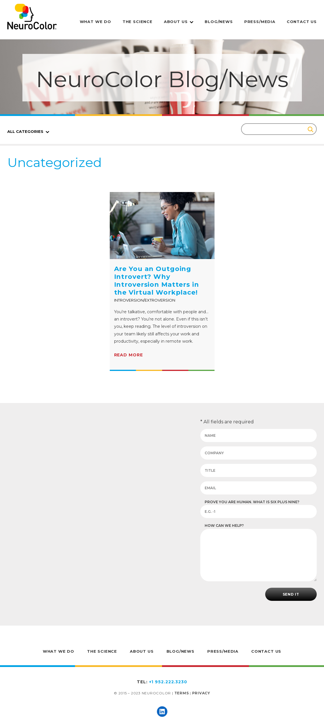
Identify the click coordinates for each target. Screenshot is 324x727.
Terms (181, 693)
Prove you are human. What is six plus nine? (252, 502)
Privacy (201, 693)
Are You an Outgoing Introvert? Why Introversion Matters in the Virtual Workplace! (156, 280)
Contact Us (302, 21)
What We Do (95, 21)
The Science (138, 21)
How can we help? (224, 525)
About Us (176, 21)
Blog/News (219, 21)
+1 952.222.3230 (168, 681)
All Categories (25, 131)
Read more (128, 355)
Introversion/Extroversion (144, 300)
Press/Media (259, 21)
